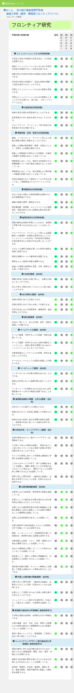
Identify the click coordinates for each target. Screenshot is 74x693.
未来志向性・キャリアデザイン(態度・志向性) (32, 431)
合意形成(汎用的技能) (32, 107)
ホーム (8, 10)
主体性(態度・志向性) (32, 274)
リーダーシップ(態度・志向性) (32, 368)
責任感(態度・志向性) (32, 317)
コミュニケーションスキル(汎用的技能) (32, 54)
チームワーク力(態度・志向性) (32, 330)
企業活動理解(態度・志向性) (32, 487)
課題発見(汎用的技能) (32, 189)
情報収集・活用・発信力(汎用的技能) (32, 133)
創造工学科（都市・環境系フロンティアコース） (33, 13)
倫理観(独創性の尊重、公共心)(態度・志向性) (32, 400)
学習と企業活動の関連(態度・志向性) (32, 577)
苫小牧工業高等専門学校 (30, 10)
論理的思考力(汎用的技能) (32, 217)
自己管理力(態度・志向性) (32, 294)
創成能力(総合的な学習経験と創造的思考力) (32, 610)
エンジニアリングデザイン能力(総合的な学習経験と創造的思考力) (32, 642)
